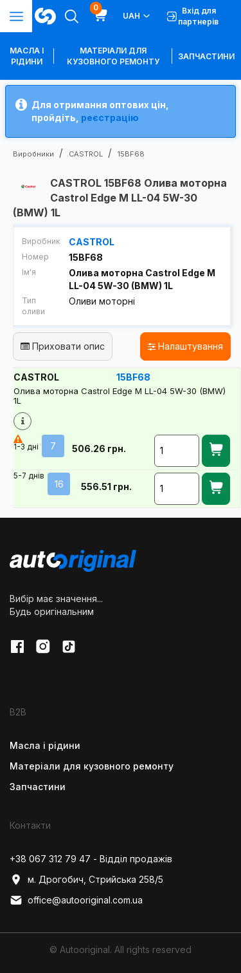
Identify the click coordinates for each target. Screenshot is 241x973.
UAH (137, 16)
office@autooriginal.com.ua (76, 900)
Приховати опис (63, 346)
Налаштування (185, 346)
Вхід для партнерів (193, 16)
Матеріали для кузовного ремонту (113, 56)
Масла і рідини (45, 745)
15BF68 (133, 377)
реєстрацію (110, 117)
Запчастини (206, 56)
